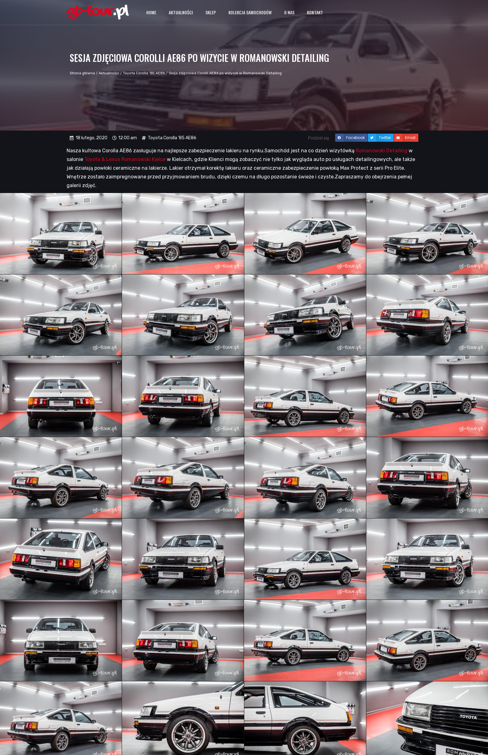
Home (151, 12)
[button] (351, 138)
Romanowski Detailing (381, 151)
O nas (289, 12)
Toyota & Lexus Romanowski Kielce (125, 159)
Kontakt (315, 12)
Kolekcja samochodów (250, 12)
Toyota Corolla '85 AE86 (144, 73)
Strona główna (82, 73)
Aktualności (181, 12)
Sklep (210, 12)
